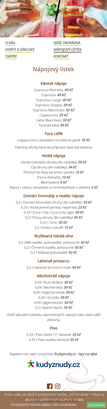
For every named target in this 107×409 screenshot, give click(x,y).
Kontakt (61, 56)
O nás (10, 43)
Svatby (11, 56)
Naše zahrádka (67, 43)
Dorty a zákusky (19, 49)
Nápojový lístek (67, 49)
